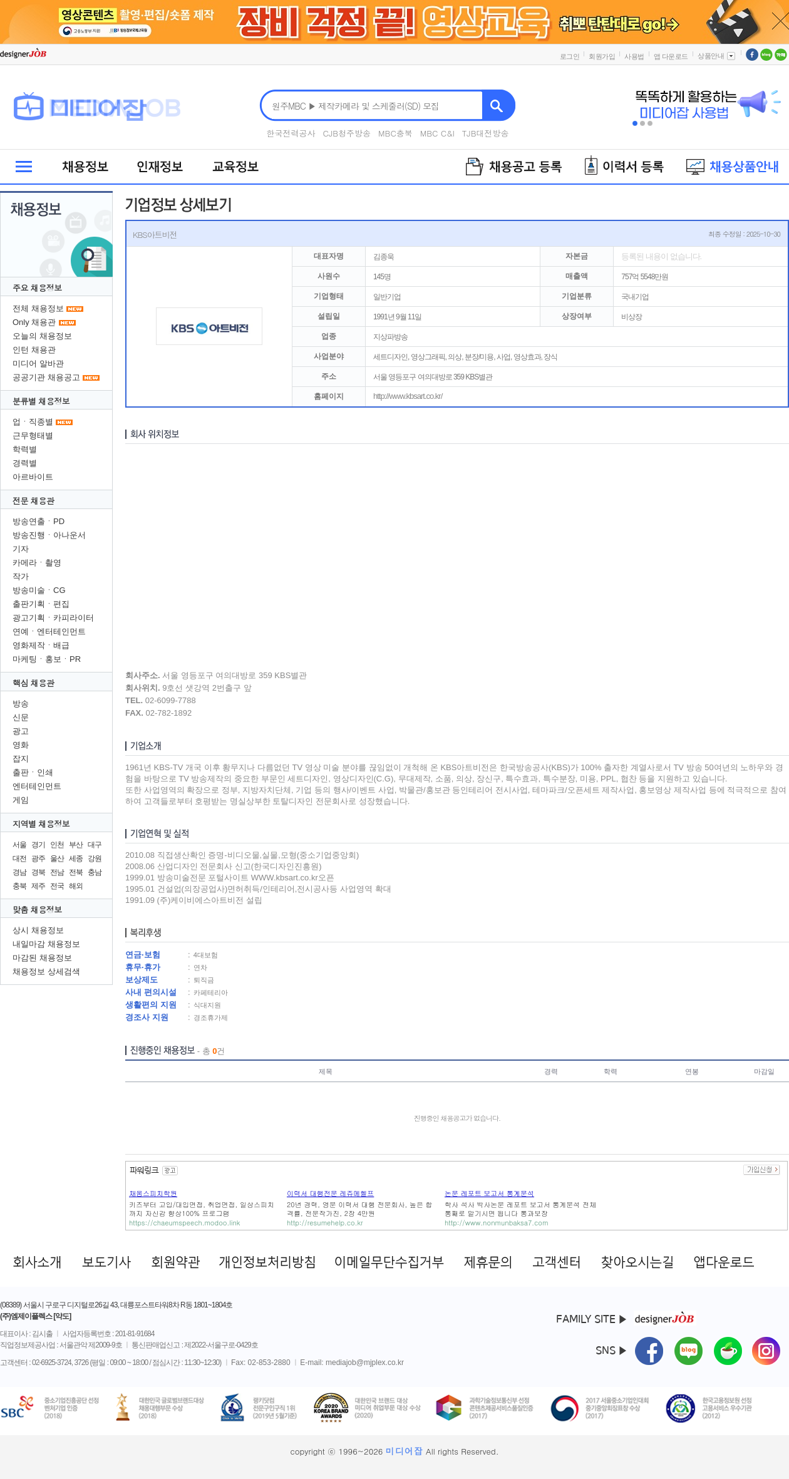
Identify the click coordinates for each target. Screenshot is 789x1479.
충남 (94, 872)
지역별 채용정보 (41, 824)
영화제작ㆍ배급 (41, 645)
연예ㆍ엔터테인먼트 (49, 631)
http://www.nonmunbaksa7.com (496, 1222)
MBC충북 (395, 133)
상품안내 (717, 55)
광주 (38, 858)
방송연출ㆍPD (38, 521)
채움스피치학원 (153, 1193)
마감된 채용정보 (42, 957)
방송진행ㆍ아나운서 (49, 535)
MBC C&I (437, 133)
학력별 (25, 449)
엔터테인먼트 (37, 786)
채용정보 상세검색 (46, 971)
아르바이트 (33, 477)
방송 (21, 703)
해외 (76, 886)
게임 (21, 800)
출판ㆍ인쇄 (33, 772)
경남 (19, 872)
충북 (19, 886)
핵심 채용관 (33, 683)
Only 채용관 (34, 322)
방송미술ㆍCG (39, 590)
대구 (94, 844)
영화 (21, 745)
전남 (57, 872)
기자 (21, 549)
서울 (19, 844)
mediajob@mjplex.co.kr (365, 1362)
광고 (21, 731)
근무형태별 (33, 435)
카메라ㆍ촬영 (37, 562)
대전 (19, 858)
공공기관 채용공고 (46, 377)
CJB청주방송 (347, 133)
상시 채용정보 (38, 930)
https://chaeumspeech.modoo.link (184, 1222)
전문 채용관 (33, 501)
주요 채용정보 (37, 288)
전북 (76, 872)
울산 (57, 858)
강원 (94, 858)
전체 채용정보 (38, 308)
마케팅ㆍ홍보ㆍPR (47, 659)
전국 (57, 886)
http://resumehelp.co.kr (325, 1222)
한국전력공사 (291, 133)
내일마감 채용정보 (46, 944)
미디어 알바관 (38, 363)
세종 (76, 858)
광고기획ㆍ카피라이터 (53, 617)
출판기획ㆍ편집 (41, 604)
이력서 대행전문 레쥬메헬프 (330, 1193)
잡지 (21, 758)
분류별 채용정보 (41, 401)
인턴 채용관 (34, 349)
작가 (21, 576)
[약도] (62, 1316)
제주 (38, 886)
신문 (21, 717)
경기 (38, 844)
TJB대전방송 (485, 133)
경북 (38, 872)
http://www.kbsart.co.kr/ (407, 396)
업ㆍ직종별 (33, 421)
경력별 (25, 463)
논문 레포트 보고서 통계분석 (489, 1193)
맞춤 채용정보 (37, 909)
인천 (57, 844)
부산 (76, 844)
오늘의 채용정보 (42, 336)
